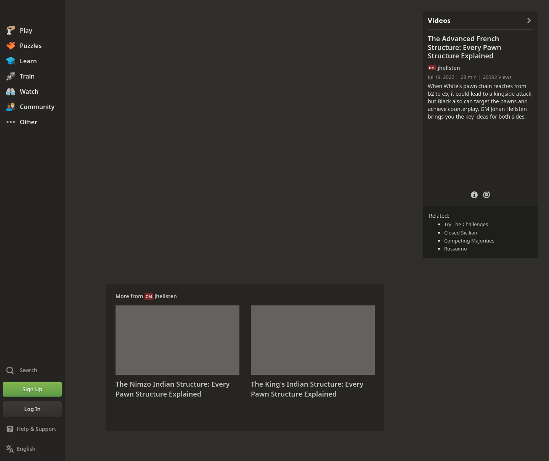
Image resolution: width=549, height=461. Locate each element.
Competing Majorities (469, 240)
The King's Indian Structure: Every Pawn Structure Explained (307, 388)
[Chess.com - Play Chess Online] (32, 13)
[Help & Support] (32, 429)
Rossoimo (455, 248)
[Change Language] (32, 448)
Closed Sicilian (460, 232)
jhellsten (165, 296)
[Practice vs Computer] (486, 194)
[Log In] (32, 409)
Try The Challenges (466, 224)
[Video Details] (474, 194)
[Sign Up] (32, 389)
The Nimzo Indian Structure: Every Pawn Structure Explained (173, 388)
